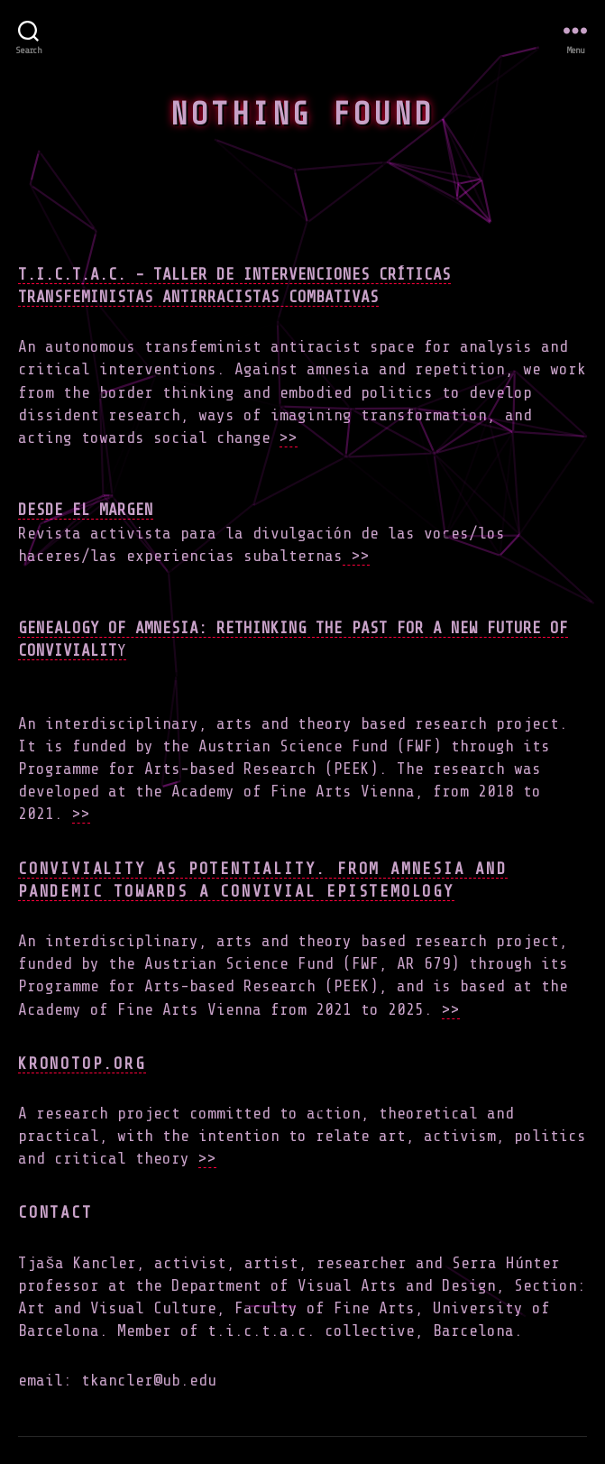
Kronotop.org (82, 1063)
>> (289, 437)
